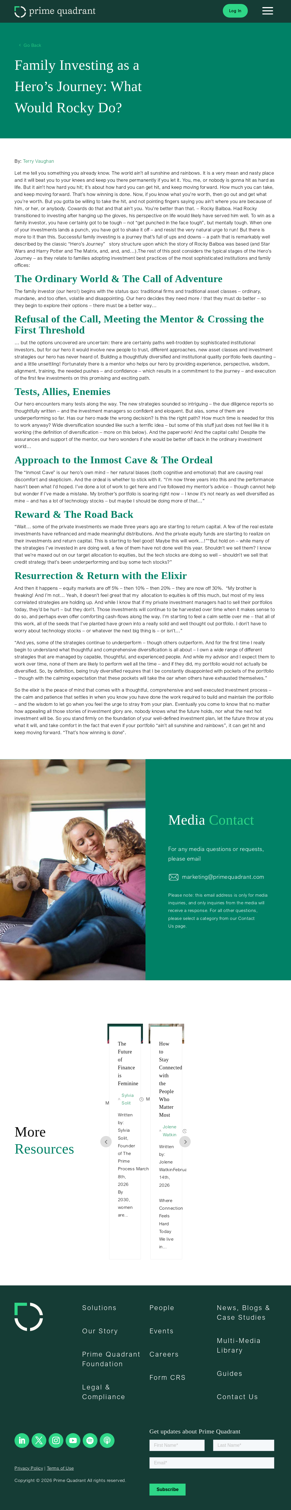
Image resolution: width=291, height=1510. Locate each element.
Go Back (32, 45)
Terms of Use (60, 1468)
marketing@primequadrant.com (223, 876)
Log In (235, 10)
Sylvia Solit (137, 1099)
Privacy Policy (28, 1468)
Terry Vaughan (38, 161)
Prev (106, 1141)
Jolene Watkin (179, 1130)
